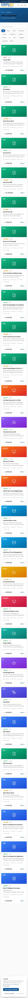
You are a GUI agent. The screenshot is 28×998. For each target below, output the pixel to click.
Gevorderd (5, 41)
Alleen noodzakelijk (9, 993)
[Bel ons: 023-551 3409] (18, 5)
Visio (14, 37)
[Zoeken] (21, 5)
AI (9, 37)
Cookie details (20, 993)
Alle (3, 30)
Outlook (4, 34)
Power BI (21, 34)
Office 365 (21, 30)
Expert (11, 41)
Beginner (22, 37)
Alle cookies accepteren (11, 989)
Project (4, 37)
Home (2, 12)
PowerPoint (13, 34)
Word (14, 30)
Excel (8, 30)
